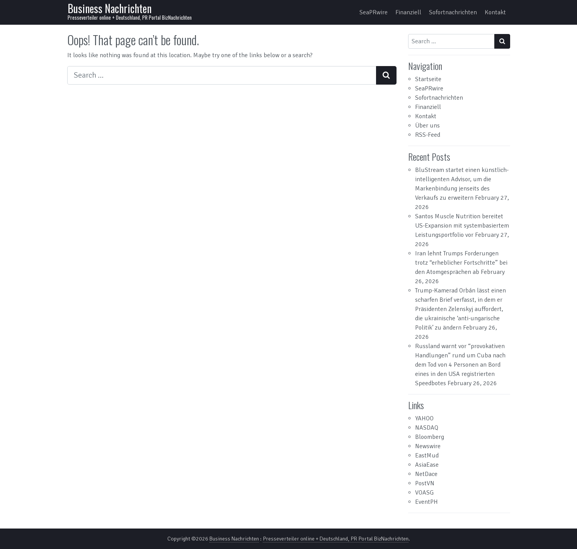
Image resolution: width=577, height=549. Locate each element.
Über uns (427, 125)
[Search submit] (386, 75)
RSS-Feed (427, 135)
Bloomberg (429, 437)
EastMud (427, 455)
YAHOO (424, 418)
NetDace (426, 474)
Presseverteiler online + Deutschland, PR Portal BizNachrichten (335, 538)
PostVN (424, 483)
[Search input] (221, 75)
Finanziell (408, 12)
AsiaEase (427, 465)
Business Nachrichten (109, 8)
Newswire (428, 446)
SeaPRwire (373, 12)
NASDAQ (426, 428)
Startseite (428, 79)
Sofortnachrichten (453, 12)
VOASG (424, 492)
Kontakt (495, 12)
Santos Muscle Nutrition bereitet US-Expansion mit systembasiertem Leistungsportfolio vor (462, 225)
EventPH (426, 502)
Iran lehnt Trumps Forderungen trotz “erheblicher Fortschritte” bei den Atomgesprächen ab (461, 263)
